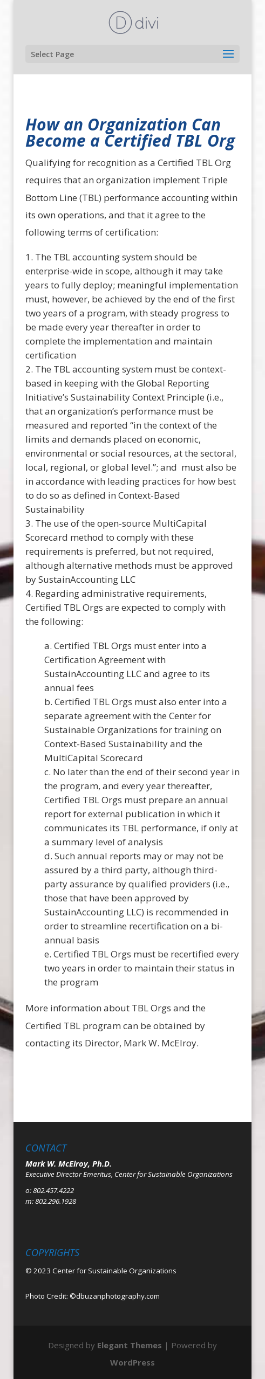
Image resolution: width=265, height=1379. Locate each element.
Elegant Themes (129, 1345)
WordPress (132, 1362)
